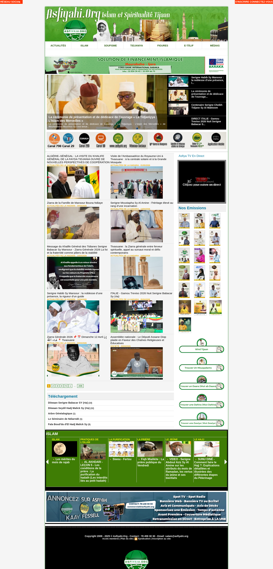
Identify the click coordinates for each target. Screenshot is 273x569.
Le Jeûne (171, 438)
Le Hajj (198, 438)
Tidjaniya (136, 45)
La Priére (143, 438)
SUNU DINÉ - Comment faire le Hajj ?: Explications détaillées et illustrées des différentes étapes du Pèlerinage (207, 462)
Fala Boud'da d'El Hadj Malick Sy (64, 415)
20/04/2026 (77, 204)
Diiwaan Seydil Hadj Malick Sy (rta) (65, 400)
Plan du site (127, 526)
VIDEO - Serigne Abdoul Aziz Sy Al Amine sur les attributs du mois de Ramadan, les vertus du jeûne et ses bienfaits (179, 462)
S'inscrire (242, 1)
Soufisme (110, 45)
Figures (162, 45)
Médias (215, 45)
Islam (84, 45)
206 (79, 378)
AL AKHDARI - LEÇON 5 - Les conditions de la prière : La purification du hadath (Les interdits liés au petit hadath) (93, 462)
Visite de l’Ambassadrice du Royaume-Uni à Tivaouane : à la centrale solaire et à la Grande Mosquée (142, 157)
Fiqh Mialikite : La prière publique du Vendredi (148, 459)
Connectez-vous (261, 1)
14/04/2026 (140, 207)
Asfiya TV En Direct (191, 156)
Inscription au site (161, 526)
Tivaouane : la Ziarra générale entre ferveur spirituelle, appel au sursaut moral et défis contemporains (140, 246)
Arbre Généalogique (58, 405)
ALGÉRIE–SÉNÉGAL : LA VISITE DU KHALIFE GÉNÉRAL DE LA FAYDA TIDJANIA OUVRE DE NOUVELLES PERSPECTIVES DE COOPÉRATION (75, 158)
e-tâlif (189, 45)
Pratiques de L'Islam (93, 438)
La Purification (118, 438)
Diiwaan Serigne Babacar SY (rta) (64, 395)
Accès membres (111, 526)
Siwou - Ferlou (120, 457)
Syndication (144, 526)
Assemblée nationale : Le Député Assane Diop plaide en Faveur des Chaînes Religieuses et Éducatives (141, 334)
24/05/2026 (77, 164)
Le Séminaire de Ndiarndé (61, 410)
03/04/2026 (77, 339)
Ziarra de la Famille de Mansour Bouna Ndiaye (72, 201)
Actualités (58, 45)
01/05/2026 (140, 161)
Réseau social (10, 1)
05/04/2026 (140, 296)
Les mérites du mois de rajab (65, 458)
